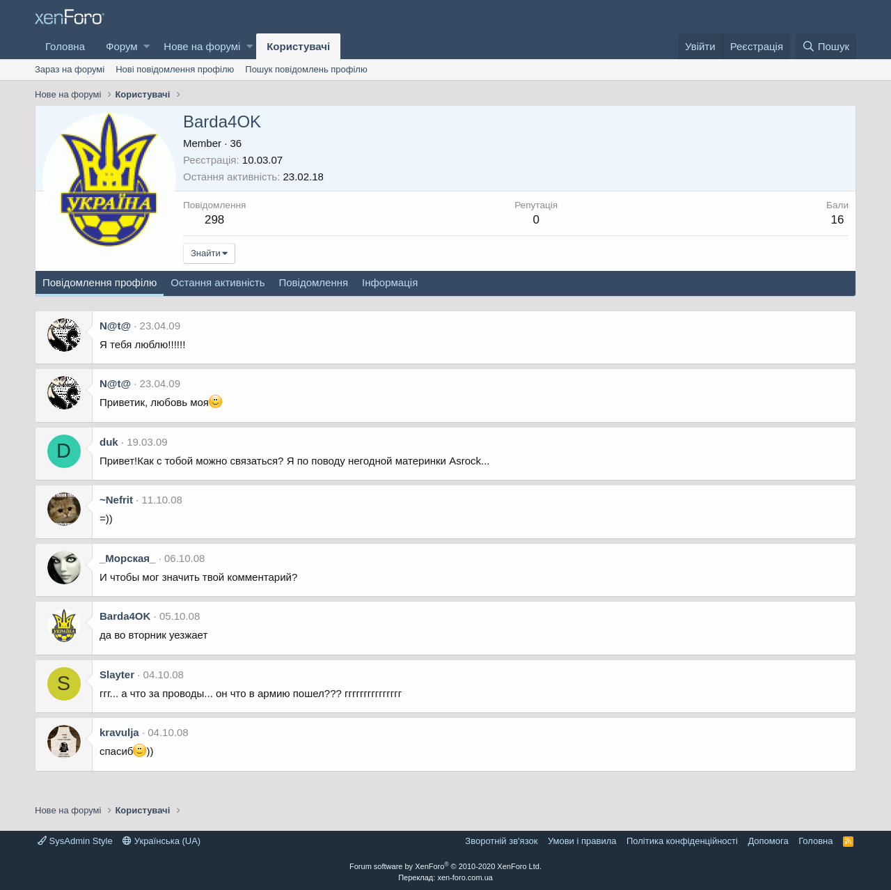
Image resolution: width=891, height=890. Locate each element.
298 (214, 219)
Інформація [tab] (390, 282)
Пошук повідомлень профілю (306, 69)
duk (109, 442)
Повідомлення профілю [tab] (99, 282)
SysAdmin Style (75, 841)
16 (837, 219)
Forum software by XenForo (445, 866)
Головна (65, 46)
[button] (146, 46)
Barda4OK (125, 616)
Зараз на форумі (69, 69)
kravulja (119, 732)
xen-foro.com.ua (464, 877)
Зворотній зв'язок (501, 841)
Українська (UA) (161, 841)
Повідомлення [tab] (313, 282)
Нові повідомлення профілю (175, 69)
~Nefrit (116, 500)
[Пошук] (826, 46)
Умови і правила (582, 841)
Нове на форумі (202, 46)
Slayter (117, 674)
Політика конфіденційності (682, 841)
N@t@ (115, 325)
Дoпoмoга (768, 841)
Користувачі (298, 46)
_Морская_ (127, 558)
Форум (122, 46)
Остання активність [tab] (218, 282)
